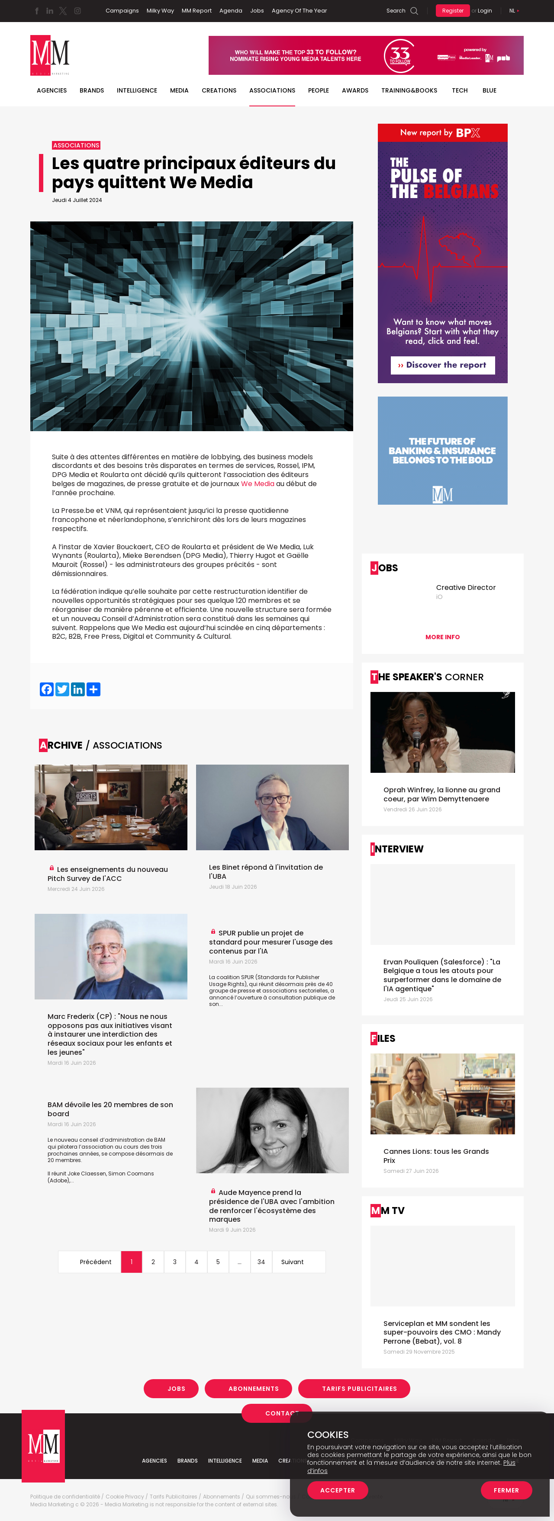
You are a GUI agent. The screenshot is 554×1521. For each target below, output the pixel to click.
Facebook (36, 11)
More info (442, 637)
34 (261, 1262)
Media (179, 90)
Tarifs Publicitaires (359, 1388)
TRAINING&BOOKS (409, 90)
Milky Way (160, 10)
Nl (512, 10)
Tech (460, 90)
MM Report (197, 10)
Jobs (257, 10)
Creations (219, 90)
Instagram (77, 11)
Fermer (506, 1490)
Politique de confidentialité (65, 1496)
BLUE (489, 90)
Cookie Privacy (125, 1496)
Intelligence (137, 90)
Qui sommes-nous (271, 1496)
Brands (92, 90)
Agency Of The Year (299, 10)
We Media (257, 484)
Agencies (52, 90)
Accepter (337, 1490)
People (318, 90)
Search (396, 10)
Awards (355, 90)
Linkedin (49, 11)
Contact (282, 1413)
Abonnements (254, 1388)
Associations (272, 90)
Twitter (62, 11)
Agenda (230, 10)
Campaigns (122, 10)
